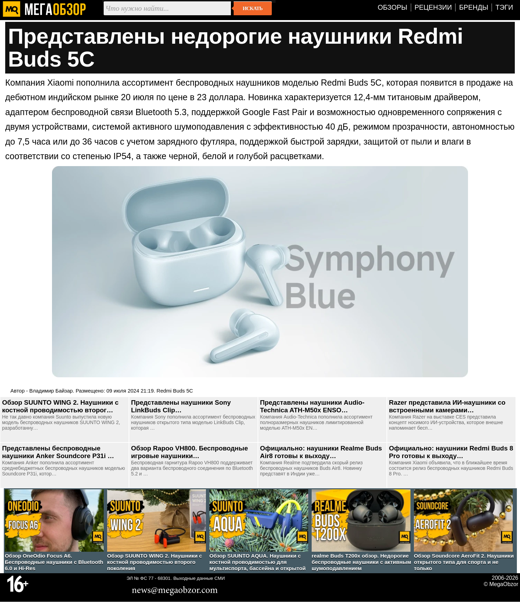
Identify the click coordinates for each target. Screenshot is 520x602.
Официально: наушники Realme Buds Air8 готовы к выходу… (321, 452)
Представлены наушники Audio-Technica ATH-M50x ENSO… (312, 406)
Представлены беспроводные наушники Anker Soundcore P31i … (58, 452)
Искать (252, 8)
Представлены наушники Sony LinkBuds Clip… (181, 406)
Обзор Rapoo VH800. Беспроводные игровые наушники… (189, 452)
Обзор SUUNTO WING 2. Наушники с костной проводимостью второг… (60, 406)
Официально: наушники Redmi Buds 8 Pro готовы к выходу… (451, 452)
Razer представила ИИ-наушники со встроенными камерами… (447, 406)
